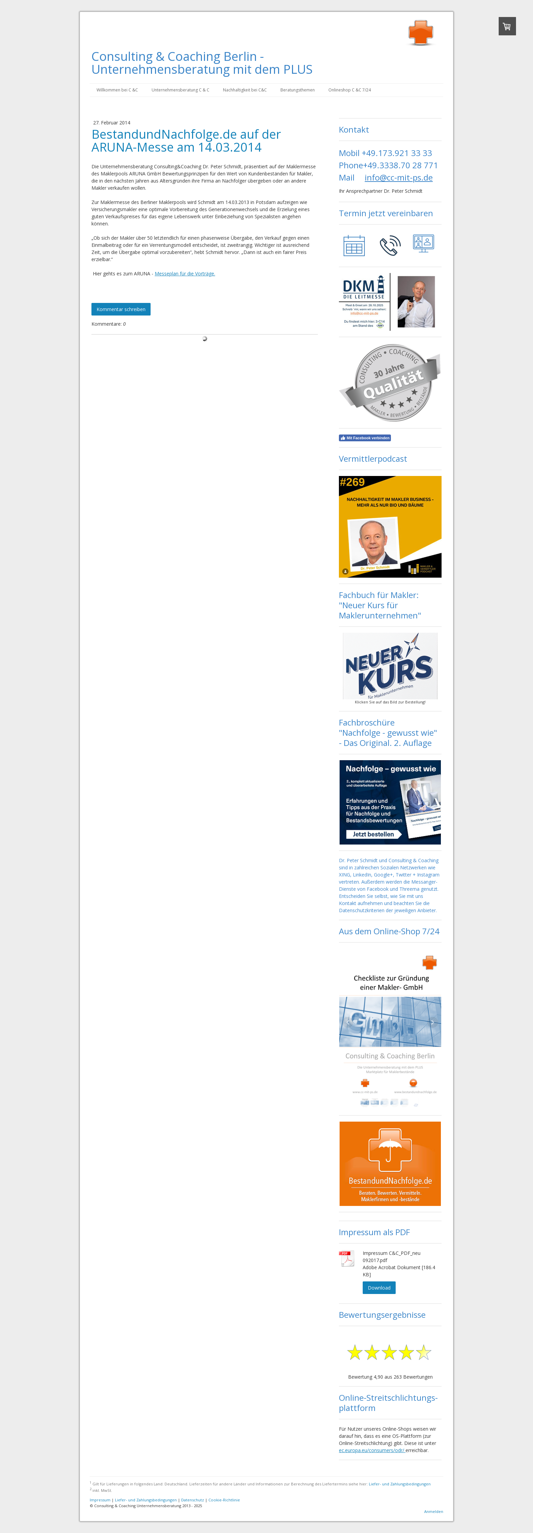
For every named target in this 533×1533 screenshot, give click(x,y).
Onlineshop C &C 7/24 (349, 90)
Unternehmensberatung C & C (180, 90)
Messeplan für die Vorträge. (185, 273)
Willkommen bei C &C (117, 90)
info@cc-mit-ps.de (399, 177)
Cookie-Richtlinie (224, 1499)
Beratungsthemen (297, 90)
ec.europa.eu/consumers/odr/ (372, 1450)
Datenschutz (192, 1499)
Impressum (100, 1499)
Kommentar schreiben (121, 309)
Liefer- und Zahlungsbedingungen (400, 1483)
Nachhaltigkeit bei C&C (245, 90)
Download (379, 1287)
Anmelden (433, 1511)
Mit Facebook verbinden (365, 438)
